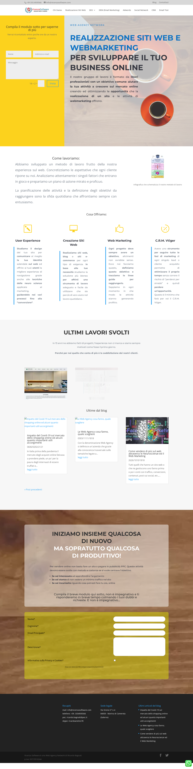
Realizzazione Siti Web (75, 10)
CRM (154, 10)
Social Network (141, 10)
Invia (53, 82)
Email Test (164, 10)
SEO (91, 10)
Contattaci (164, 2)
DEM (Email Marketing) (109, 10)
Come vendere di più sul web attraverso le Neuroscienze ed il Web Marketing (146, 454)
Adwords (127, 10)
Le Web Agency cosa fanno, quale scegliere (93, 433)
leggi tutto (32, 469)
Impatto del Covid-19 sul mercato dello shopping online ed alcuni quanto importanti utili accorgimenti (45, 439)
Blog (154, 2)
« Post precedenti (33, 489)
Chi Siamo (57, 10)
